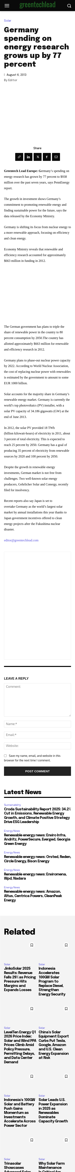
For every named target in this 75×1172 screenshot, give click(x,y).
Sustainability (12, 805)
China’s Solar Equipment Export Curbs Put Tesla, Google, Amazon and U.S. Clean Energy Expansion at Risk (54, 1045)
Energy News (12, 831)
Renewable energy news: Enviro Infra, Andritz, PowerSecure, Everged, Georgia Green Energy (37, 840)
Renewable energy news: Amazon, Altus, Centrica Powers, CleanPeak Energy (33, 896)
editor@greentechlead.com (21, 540)
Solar (8, 20)
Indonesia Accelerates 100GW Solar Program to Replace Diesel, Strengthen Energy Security (52, 981)
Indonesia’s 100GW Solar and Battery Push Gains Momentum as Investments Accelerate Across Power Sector (20, 1113)
